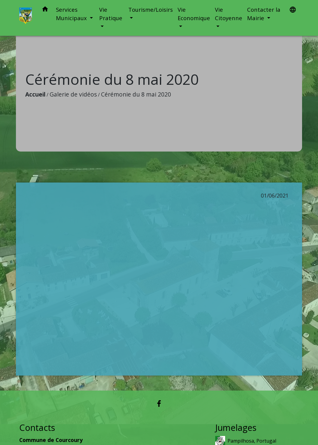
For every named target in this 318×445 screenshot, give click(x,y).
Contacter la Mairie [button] (263, 14)
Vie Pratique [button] (110, 14)
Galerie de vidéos (73, 94)
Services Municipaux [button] (72, 14)
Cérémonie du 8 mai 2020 (136, 94)
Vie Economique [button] (194, 14)
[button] (45, 10)
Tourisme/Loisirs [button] (150, 9)
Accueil (35, 94)
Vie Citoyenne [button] (228, 14)
